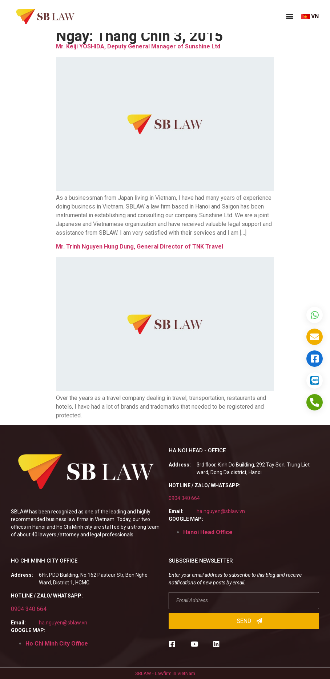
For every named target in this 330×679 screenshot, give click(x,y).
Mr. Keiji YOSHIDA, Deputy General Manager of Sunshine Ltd (138, 46)
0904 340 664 (184, 498)
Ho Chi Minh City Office (56, 643)
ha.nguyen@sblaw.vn (221, 511)
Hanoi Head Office (208, 532)
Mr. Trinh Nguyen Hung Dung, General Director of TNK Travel (139, 246)
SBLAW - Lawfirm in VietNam (165, 673)
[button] (290, 16)
